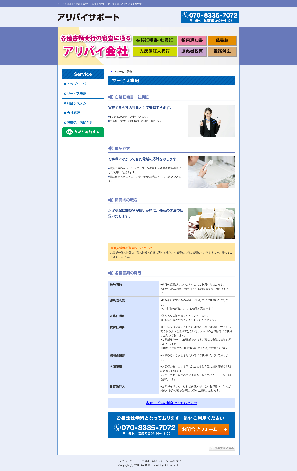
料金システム (160, 460)
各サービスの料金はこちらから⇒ (171, 403)
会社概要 (175, 460)
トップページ (124, 460)
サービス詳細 (142, 460)
